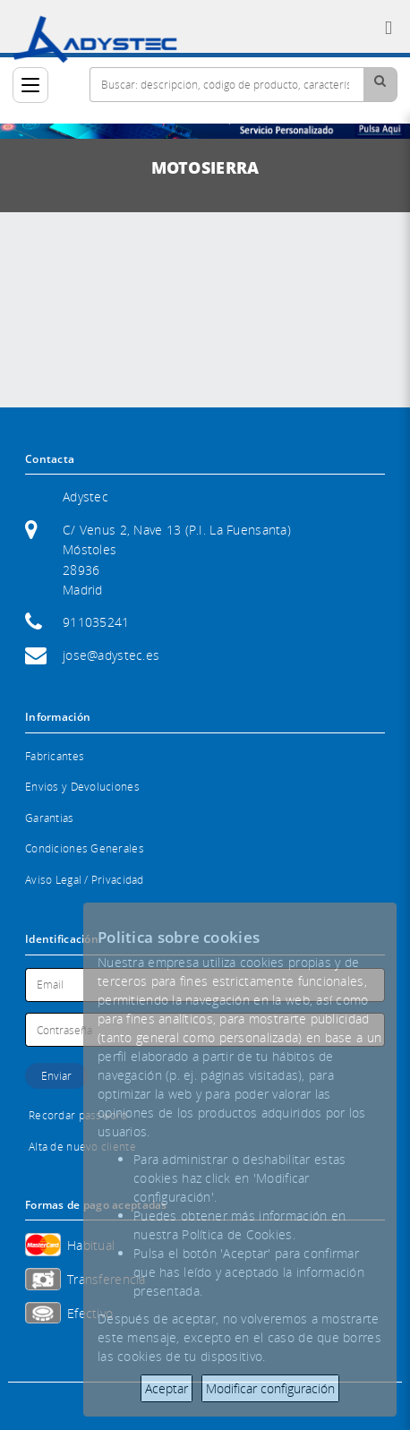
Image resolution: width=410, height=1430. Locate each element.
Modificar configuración (270, 1388)
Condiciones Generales (84, 848)
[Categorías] (30, 85)
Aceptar (166, 1388)
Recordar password (78, 1115)
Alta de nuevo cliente (82, 1146)
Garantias (49, 818)
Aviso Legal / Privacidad (84, 879)
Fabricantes (54, 756)
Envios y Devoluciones (82, 786)
